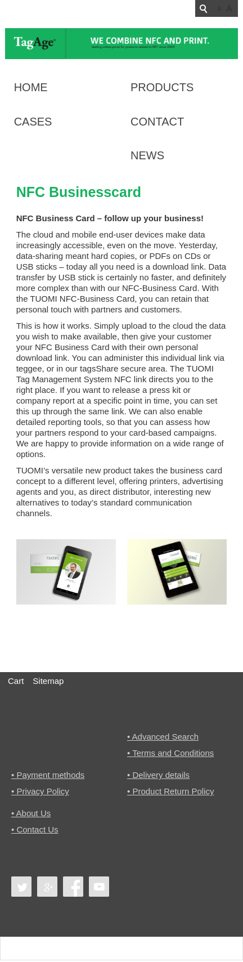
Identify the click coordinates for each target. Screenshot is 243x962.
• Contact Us (34, 830)
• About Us (31, 814)
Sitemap (48, 681)
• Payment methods (47, 775)
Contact (157, 121)
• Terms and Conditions (170, 753)
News (147, 155)
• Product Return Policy (170, 792)
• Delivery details (158, 775)
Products (162, 87)
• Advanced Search (163, 736)
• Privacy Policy (40, 792)
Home (31, 87)
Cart (16, 681)
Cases (33, 121)
